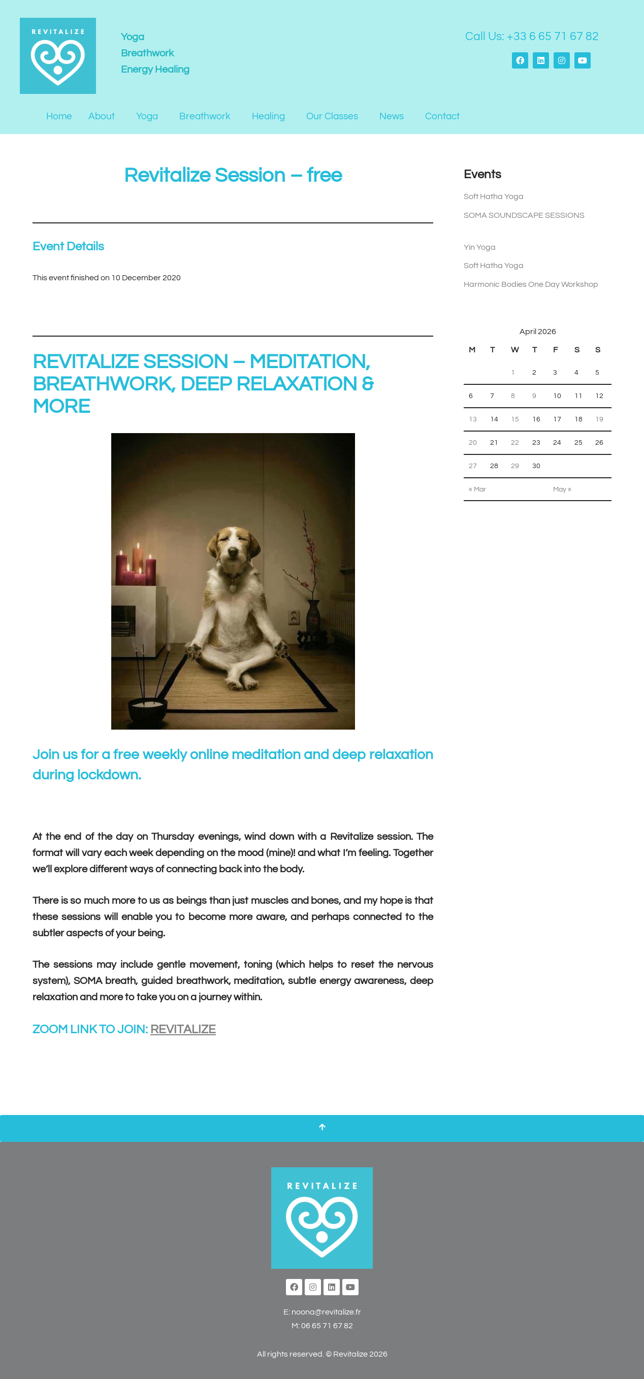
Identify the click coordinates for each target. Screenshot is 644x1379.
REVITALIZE (183, 1031)
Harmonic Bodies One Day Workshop (531, 286)
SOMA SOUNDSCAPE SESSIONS (524, 216)
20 (473, 447)
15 (515, 423)
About (101, 116)
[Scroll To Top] (322, 1130)
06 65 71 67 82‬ (327, 1328)
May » (562, 494)
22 (515, 447)
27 (473, 470)
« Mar (477, 494)
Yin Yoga (480, 248)
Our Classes (332, 116)
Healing (268, 116)
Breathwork (205, 116)
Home (59, 116)
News (391, 116)
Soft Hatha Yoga (494, 197)
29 (515, 470)
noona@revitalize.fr (326, 1313)
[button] (104, 116)
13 (473, 423)
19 (599, 423)
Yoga (147, 116)
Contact (442, 116)
